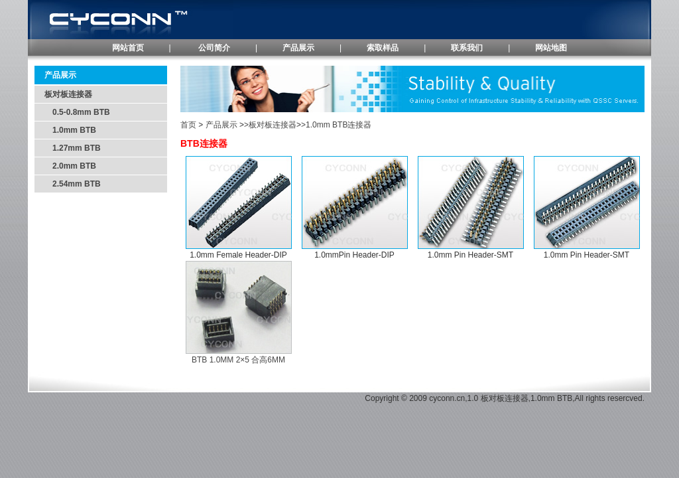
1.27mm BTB (72, 148)
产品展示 (298, 47)
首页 (188, 124)
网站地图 (551, 47)
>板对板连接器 (270, 124)
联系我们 (467, 47)
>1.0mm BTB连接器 (336, 124)
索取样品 (383, 47)
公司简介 (214, 47)
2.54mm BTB (72, 184)
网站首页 (128, 47)
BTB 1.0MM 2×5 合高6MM (238, 359)
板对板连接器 (68, 94)
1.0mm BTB (70, 130)
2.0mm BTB (70, 166)
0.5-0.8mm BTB (77, 112)
